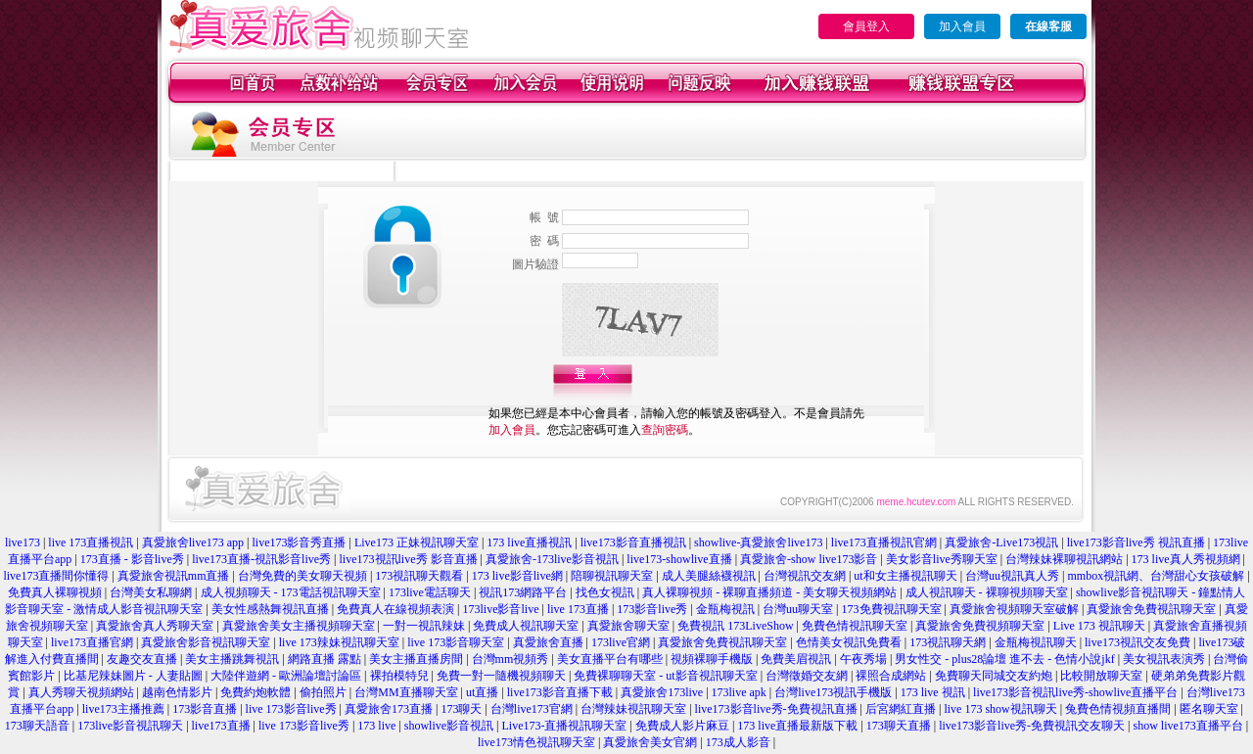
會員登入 (866, 26)
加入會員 (962, 26)
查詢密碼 (664, 430)
